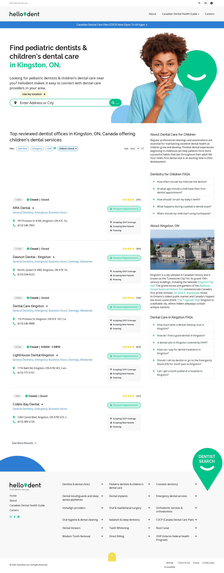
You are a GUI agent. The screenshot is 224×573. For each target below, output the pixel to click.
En (206, 3)
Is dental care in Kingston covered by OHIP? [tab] (182, 344)
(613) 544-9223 (24, 276)
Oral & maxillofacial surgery (125, 509)
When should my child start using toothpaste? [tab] (184, 215)
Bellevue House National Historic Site (180, 288)
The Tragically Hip (188, 301)
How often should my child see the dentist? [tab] (182, 183)
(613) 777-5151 (24, 374)
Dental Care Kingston (28, 307)
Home (13, 497)
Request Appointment (124, 210)
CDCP (49, 150)
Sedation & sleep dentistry (124, 521)
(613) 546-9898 (24, 325)
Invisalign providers (73, 509)
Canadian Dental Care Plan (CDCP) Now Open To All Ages (111, 24)
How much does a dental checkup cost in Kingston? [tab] (180, 328)
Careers (209, 13)
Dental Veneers (71, 529)
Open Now (22, 150)
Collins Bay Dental (26, 406)
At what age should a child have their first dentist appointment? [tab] (181, 192)
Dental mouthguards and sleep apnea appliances (80, 499)
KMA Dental (21, 209)
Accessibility (169, 568)
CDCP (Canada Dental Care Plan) (175, 521)
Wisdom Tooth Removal (76, 537)
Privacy (196, 564)
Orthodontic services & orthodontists (169, 511)
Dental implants (118, 497)
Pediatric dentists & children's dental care (126, 487)
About (152, 13)
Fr (199, 3)
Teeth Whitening (119, 529)
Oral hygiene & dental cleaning (80, 521)
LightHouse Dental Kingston (33, 356)
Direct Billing (116, 537)
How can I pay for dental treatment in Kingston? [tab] (179, 352)
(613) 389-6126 (24, 423)
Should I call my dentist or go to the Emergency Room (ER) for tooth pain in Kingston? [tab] (184, 363)
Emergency (37, 150)
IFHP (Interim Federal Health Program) (172, 539)
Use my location (32, 94)
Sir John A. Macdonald (186, 294)
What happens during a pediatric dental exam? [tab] (184, 208)
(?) (142, 150)
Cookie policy (208, 564)
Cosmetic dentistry (167, 485)
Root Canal (162, 529)
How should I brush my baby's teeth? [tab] (178, 201)
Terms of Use (184, 564)
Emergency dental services (171, 497)
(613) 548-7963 (24, 226)
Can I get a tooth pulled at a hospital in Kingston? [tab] (179, 374)
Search (109, 103)
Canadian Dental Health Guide (179, 13)
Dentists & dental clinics (76, 485)
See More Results (20, 444)
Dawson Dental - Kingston (32, 258)
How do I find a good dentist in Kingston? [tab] (181, 337)
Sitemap (169, 564)
